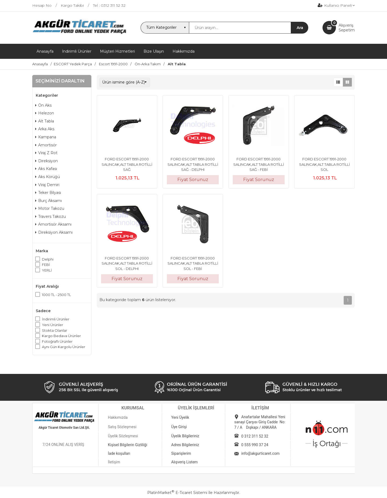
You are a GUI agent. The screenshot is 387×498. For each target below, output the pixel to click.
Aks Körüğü (47, 176)
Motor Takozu (49, 208)
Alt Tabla (44, 121)
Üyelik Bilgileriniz (185, 436)
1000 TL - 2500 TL (56, 295)
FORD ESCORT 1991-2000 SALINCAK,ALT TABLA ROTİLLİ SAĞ (127, 164)
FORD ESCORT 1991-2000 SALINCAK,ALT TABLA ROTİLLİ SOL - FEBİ (192, 263)
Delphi (47, 259)
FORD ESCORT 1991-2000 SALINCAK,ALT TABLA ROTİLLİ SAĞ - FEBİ (258, 164)
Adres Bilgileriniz (185, 445)
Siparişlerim (181, 453)
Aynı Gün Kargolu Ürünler (63, 347)
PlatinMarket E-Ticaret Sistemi (177, 492)
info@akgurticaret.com (260, 453)
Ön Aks (43, 105)
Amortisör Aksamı (53, 224)
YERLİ (47, 270)
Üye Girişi (179, 427)
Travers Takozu (50, 216)
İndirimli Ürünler (55, 319)
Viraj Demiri (47, 184)
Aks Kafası (46, 168)
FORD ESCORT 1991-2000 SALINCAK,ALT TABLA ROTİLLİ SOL (324, 164)
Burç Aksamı (48, 200)
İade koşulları (119, 453)
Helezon (44, 113)
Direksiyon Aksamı (54, 232)
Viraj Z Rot (46, 152)
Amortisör (46, 145)
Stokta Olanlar (54, 330)
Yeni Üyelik (180, 417)
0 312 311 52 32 (254, 436)
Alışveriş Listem (184, 462)
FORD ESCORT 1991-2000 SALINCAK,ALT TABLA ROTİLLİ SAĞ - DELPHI (192, 164)
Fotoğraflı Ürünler (57, 341)
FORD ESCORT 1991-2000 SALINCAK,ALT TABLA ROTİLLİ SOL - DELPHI (127, 263)
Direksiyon (46, 160)
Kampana (45, 137)
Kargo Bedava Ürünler (61, 336)
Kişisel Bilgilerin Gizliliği (127, 445)
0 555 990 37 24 (254, 445)
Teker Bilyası (48, 192)
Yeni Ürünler (52, 325)
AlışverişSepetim (347, 28)
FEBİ (46, 264)
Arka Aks (44, 129)
